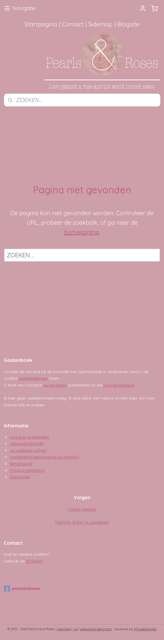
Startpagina (41, 24)
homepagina (81, 231)
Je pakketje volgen (28, 450)
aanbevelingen (33, 378)
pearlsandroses (22, 588)
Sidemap (100, 24)
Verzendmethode (27, 443)
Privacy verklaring (27, 470)
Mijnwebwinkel (145, 629)
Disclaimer (20, 476)
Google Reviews (119, 385)
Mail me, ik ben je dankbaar (82, 522)
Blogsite (128, 24)
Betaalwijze (21, 463)
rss (75, 629)
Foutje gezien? (82, 509)
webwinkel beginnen (96, 629)
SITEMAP (34, 561)
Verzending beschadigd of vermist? (44, 457)
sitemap (64, 629)
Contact (73, 24)
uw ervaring (54, 385)
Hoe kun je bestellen (29, 437)
